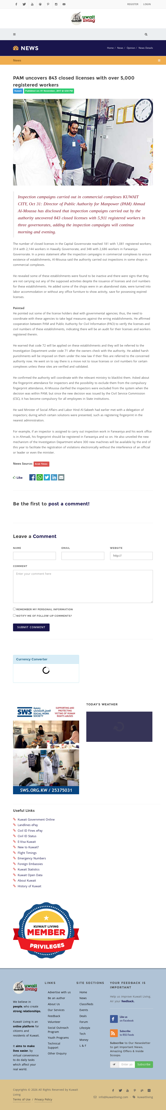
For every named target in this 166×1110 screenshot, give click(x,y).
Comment (20, 566)
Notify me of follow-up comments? (42, 615)
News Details (146, 48)
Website (116, 548)
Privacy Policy (43, 1099)
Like (20, 477)
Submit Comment (31, 627)
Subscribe (143, 1064)
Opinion (131, 48)
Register (132, 4)
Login (147, 4)
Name (17, 548)
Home (110, 48)
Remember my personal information (43, 609)
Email (65, 548)
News (120, 48)
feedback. (128, 1001)
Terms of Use (22, 1099)
